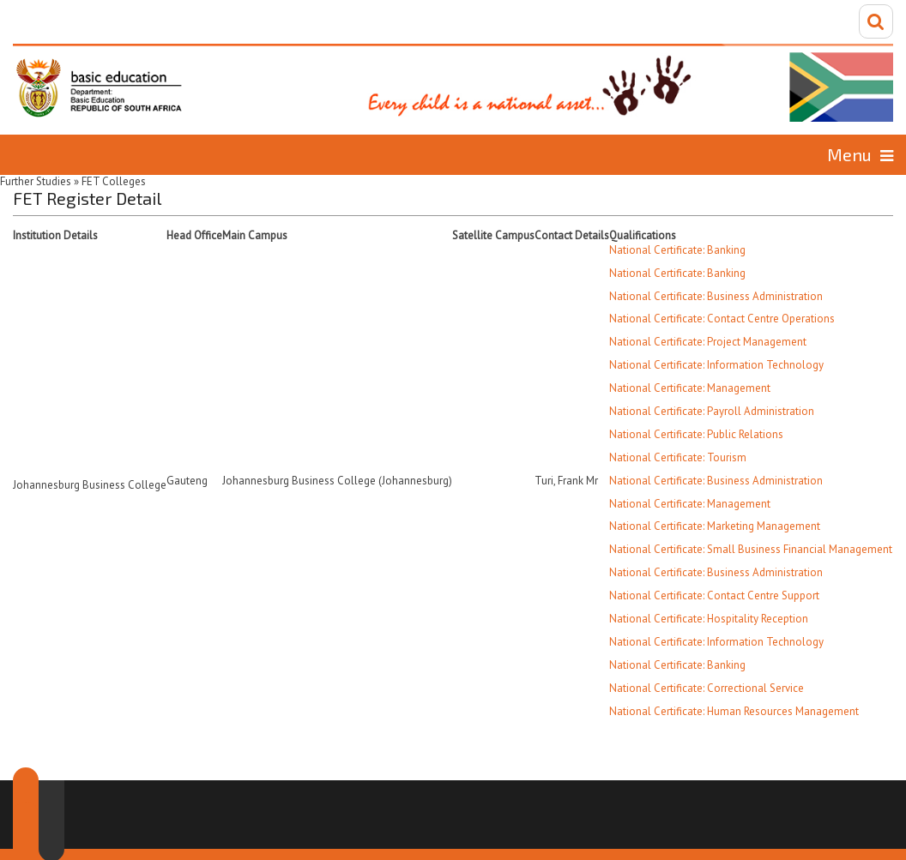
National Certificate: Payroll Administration (711, 411)
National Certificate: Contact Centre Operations (722, 318)
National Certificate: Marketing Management (714, 526)
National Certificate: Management (689, 388)
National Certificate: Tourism (677, 457)
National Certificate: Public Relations (696, 434)
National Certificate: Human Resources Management (734, 711)
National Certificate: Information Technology (716, 365)
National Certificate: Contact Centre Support (714, 595)
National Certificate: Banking (677, 250)
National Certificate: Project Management (707, 341)
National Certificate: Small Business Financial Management (750, 549)
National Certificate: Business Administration (716, 296)
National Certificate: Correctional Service (706, 688)
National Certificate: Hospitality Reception (708, 618)
